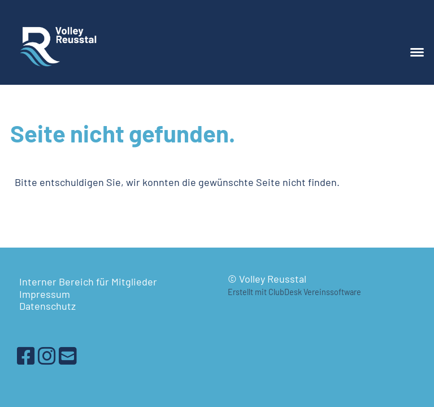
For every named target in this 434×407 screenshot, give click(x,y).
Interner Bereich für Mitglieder (88, 281)
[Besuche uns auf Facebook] (26, 355)
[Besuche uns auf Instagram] (47, 355)
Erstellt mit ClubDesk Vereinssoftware (294, 292)
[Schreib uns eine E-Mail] (68, 355)
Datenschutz (47, 306)
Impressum (44, 294)
